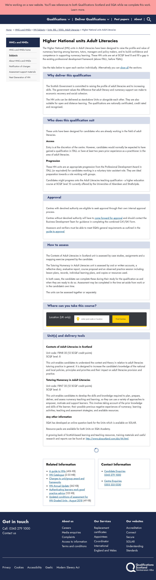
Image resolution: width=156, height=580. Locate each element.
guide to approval (55, 231)
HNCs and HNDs (23, 29)
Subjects (13, 55)
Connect (131, 532)
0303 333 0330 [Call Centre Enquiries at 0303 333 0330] (112, 484)
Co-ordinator (101, 541)
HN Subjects (39, 29)
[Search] (149, 19)
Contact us (9, 533)
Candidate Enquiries (114, 471)
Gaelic (49, 567)
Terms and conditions (74, 546)
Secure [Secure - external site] (130, 537)
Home (9, 29)
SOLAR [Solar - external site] (130, 542)
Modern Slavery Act (67, 567)
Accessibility (34, 567)
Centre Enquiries (113, 481)
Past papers (121, 19)
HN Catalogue (56, 475)
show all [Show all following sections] (124, 67)
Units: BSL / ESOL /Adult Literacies (63, 29)
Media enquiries (71, 532)
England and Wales (105, 550)
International (101, 546)
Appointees (100, 537)
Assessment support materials (22, 71)
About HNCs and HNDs (20, 60)
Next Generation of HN (19, 77)
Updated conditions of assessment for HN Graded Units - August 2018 (68, 498)
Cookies (19, 567)
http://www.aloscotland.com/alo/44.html (107, 438)
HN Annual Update (59, 486)
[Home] (16, 19)
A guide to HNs (57, 471)
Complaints (68, 537)
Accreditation (134, 528)
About (138, 19)
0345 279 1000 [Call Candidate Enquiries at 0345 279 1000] (112, 475)
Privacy (6, 567)
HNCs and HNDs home (20, 49)
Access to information (74, 542)
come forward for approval (108, 218)
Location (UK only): (60, 317)
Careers (66, 528)
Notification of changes (19, 66)
